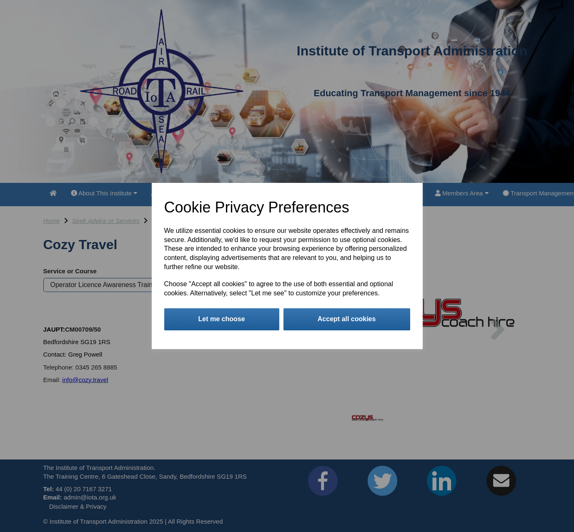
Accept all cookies (347, 318)
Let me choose (221, 318)
